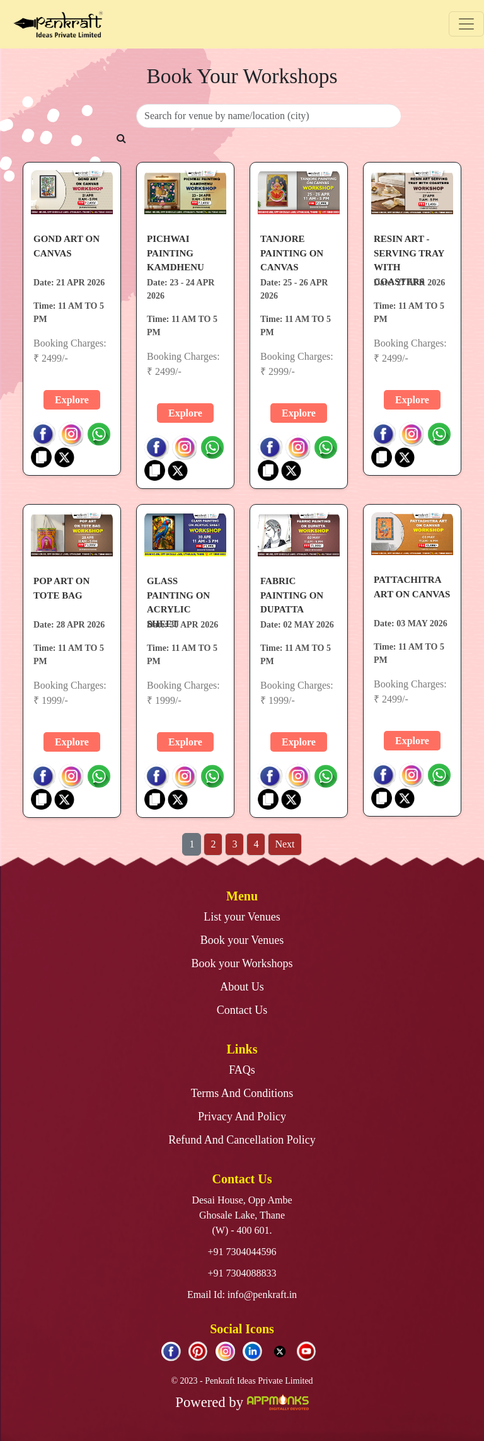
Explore (72, 399)
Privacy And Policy (242, 1116)
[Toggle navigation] (466, 24)
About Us (242, 986)
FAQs (242, 1070)
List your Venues (242, 916)
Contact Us (242, 1010)
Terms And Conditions (242, 1093)
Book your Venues (242, 940)
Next (284, 844)
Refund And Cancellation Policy (241, 1140)
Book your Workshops (241, 963)
